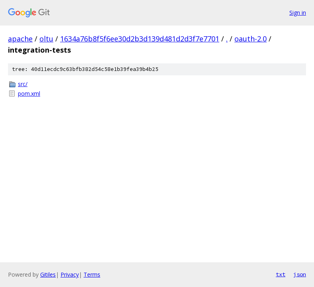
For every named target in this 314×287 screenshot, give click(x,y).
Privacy (69, 274)
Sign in (297, 12)
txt (280, 274)
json (299, 274)
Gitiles (48, 274)
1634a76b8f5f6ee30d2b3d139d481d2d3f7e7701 (139, 38)
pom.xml (29, 93)
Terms (92, 274)
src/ (22, 84)
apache (20, 38)
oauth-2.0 (250, 38)
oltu (46, 38)
